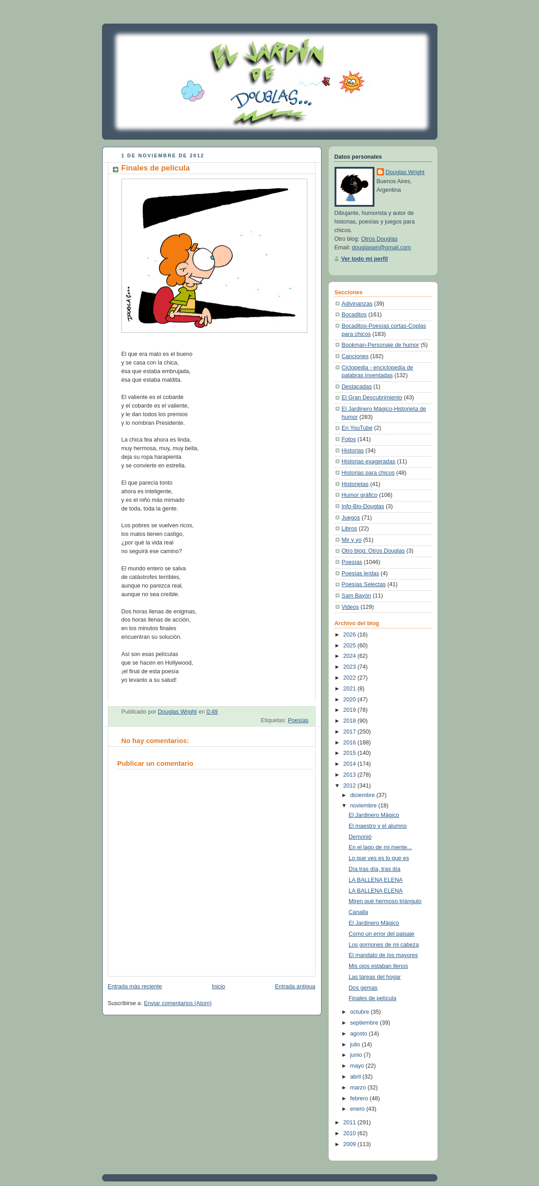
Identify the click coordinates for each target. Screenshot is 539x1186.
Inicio (218, 986)
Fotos (349, 439)
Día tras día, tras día (374, 869)
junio (357, 1055)
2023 (350, 667)
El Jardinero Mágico (374, 815)
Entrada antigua (295, 986)
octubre (360, 1012)
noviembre (364, 805)
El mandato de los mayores (383, 955)
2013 (350, 775)
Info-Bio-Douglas (363, 506)
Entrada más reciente (135, 986)
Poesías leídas (360, 573)
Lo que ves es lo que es (379, 858)
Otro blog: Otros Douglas (373, 551)
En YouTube (357, 428)
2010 (350, 1133)
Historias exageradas (368, 461)
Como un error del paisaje (381, 934)
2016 (350, 742)
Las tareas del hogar (375, 977)
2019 (350, 710)
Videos (350, 607)
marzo (359, 1087)
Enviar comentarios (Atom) (177, 1003)
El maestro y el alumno (378, 826)
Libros (349, 528)
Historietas (355, 484)
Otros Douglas (379, 239)
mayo (357, 1066)
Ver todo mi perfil (364, 259)
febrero (359, 1098)
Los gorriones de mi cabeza (384, 945)
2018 (350, 721)
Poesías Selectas (364, 584)
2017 (350, 732)
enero (358, 1109)
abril (356, 1077)
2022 (350, 678)
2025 (350, 645)
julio (356, 1044)
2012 (350, 786)
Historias (353, 450)
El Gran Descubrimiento (372, 397)
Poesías (298, 720)
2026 (350, 635)
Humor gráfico (360, 495)
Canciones (355, 356)
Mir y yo (352, 540)
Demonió (360, 837)
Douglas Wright (405, 172)
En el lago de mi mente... (380, 847)
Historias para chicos (368, 473)
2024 (350, 656)
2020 (350, 699)
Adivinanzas (357, 304)
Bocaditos (354, 314)
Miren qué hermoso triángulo (385, 901)
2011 (350, 1122)
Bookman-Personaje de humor (380, 345)
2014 (350, 764)
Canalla (358, 912)
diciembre (363, 795)
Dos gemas (363, 988)
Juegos (351, 518)
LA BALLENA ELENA (376, 880)
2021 (350, 688)
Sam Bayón (356, 596)
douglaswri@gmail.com (381, 247)
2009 (350, 1144)
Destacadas (357, 387)
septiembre (365, 1023)
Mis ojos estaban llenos (378, 966)
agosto (359, 1033)
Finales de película (372, 998)
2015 (350, 753)
